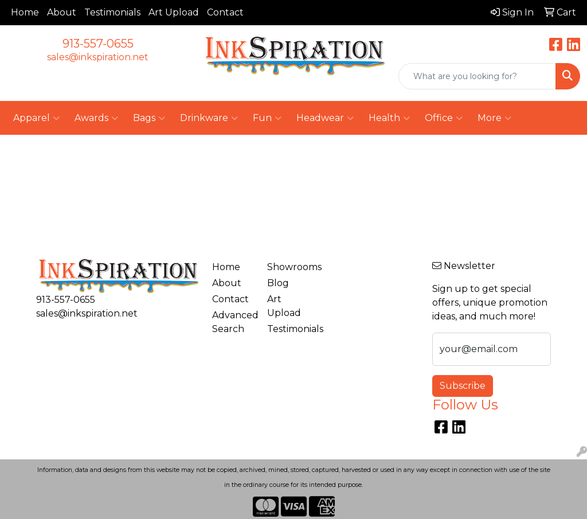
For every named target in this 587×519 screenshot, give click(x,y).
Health (389, 118)
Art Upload (173, 12)
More (494, 118)
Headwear (325, 118)
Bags (149, 118)
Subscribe (463, 385)
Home (25, 12)
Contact (225, 12)
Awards (96, 118)
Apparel (36, 118)
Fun (267, 118)
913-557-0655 (98, 43)
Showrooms (287, 267)
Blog (278, 283)
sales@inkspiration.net (97, 57)
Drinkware (209, 118)
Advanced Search (232, 322)
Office (444, 118)
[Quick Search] (477, 76)
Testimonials (112, 12)
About (61, 12)
